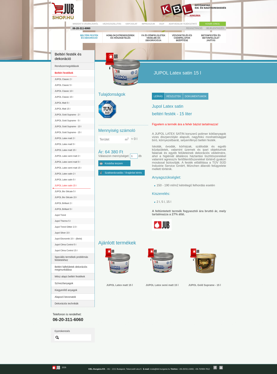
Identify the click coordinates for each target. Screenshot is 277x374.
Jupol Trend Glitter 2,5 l (66, 227)
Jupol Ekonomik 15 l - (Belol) (68, 238)
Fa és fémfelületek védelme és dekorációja (153, 38)
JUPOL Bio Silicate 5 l (65, 191)
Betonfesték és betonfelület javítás (211, 38)
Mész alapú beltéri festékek (70, 276)
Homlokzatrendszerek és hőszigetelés (120, 36)
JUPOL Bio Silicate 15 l (66, 197)
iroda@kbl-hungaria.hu (160, 369)
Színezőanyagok (64, 283)
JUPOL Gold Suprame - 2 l (67, 114)
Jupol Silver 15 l (62, 233)
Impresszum (148, 24)
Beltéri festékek (64, 72)
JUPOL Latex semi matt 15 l (68, 168)
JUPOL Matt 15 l (62, 109)
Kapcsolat (131, 24)
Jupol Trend (60, 215)
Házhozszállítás (112, 24)
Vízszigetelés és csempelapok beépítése (182, 38)
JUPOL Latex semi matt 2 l (67, 156)
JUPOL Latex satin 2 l (65, 174)
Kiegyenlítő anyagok (66, 290)
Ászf (161, 24)
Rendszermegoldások (67, 66)
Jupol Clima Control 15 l (66, 250)
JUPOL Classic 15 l (64, 97)
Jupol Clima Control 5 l (65, 244)
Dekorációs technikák (66, 303)
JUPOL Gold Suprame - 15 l (68, 132)
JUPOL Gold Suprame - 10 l (68, 126)
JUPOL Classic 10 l (64, 91)
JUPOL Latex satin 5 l (65, 179)
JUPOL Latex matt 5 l (65, 144)
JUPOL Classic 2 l (63, 79)
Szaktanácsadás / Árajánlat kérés (123, 172)
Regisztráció (194, 28)
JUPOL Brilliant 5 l (63, 209)
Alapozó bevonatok (65, 296)
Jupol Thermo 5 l (63, 221)
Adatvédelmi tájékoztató (183, 24)
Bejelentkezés (215, 28)
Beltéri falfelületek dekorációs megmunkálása (71, 268)
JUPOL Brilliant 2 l (63, 203)
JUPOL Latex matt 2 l (65, 138)
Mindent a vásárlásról (85, 24)
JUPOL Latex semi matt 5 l (67, 162)
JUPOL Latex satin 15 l (65, 185)
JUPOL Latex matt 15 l (65, 150)
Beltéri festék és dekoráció (89, 36)
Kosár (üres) (213, 24)
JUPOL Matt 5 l (62, 103)
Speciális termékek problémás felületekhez (71, 258)
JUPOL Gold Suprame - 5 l (67, 120)
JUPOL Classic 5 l (63, 85)
